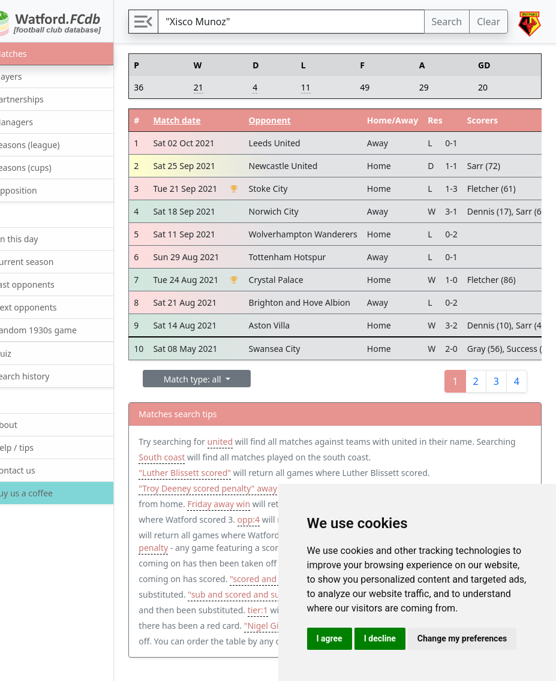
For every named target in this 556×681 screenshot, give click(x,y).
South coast (234, 457)
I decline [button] (380, 638)
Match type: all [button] (224, 379)
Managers (34, 121)
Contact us (35, 469)
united (250, 441)
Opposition (36, 189)
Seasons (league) (47, 144)
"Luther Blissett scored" (215, 472)
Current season (44, 261)
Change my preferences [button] (462, 638)
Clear (488, 21)
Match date (207, 120)
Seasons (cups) (43, 167)
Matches (31, 53)
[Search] (306, 22)
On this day (36, 238)
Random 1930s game (56, 329)
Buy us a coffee (42, 493)
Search (447, 21)
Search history (42, 375)
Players (28, 76)
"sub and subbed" (204, 566)
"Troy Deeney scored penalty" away (238, 488)
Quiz (23, 352)
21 (224, 87)
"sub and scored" (229, 581)
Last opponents (45, 284)
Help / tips (34, 447)
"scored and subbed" (210, 597)
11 (324, 87)
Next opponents (46, 306)
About (26, 424)
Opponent (300, 120)
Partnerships (39, 98)
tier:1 (271, 628)
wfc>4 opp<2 (276, 535)
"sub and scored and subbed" (227, 613)
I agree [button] (329, 638)
